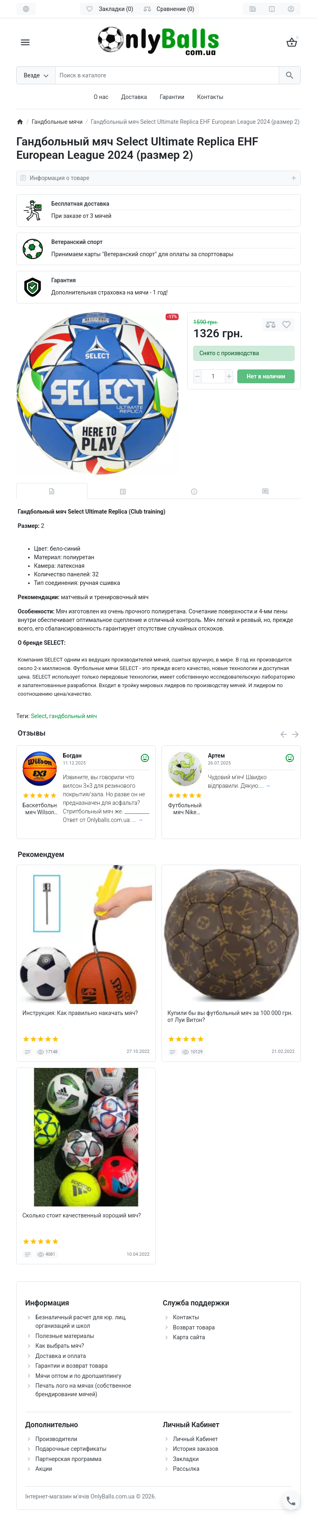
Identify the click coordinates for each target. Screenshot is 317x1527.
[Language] (26, 9)
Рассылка (186, 1468)
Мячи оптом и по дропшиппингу (78, 1376)
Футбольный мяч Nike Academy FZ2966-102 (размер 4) (185, 809)
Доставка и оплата (60, 1356)
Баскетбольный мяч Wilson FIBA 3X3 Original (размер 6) (39, 809)
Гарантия (63, 280)
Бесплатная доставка (80, 203)
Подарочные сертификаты (71, 1449)
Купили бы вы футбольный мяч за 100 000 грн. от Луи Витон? (230, 1016)
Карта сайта (189, 1337)
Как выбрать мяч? (59, 1345)
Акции (43, 1468)
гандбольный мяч (73, 716)
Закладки (186, 1459)
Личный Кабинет (195, 1439)
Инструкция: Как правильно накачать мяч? (80, 1013)
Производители (56, 1439)
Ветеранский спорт (77, 242)
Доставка (134, 97)
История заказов (196, 1449)
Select (38, 716)
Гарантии (172, 97)
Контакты (210, 97)
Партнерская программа (68, 1459)
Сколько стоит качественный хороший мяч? (81, 1215)
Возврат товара (194, 1327)
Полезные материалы (64, 1336)
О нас (101, 97)
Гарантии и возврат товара (71, 1365)
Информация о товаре (158, 178)
